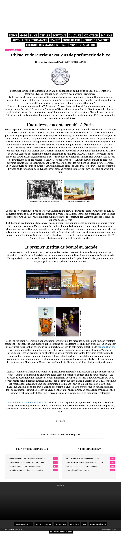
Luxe (33, 35)
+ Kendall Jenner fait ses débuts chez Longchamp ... (26, 462)
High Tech (91, 35)
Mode (23, 35)
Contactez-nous (43, 524)
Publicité (74, 524)
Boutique (59, 35)
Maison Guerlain (106, 347)
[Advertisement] (62, 502)
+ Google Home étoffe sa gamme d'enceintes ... (81, 466)
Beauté (55, 40)
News (13, 35)
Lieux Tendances (34, 40)
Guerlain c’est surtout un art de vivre (26, 402)
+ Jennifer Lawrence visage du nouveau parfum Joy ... (26, 458)
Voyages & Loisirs (82, 45)
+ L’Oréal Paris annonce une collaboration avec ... (25, 466)
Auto (16, 40)
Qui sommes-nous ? (23, 524)
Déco (63, 45)
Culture (75, 35)
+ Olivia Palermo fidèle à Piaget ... (77, 470)
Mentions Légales (98, 524)
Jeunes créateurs (96, 40)
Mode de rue (71, 40)
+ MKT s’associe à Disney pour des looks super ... (82, 458)
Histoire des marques (42, 45)
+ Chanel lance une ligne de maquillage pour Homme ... (84, 462)
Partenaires (60, 524)
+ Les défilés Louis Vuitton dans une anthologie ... (25, 470)
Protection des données (61, 532)
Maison (106, 35)
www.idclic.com (111, 529)
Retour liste (13, 50)
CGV (84, 524)
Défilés (45, 35)
